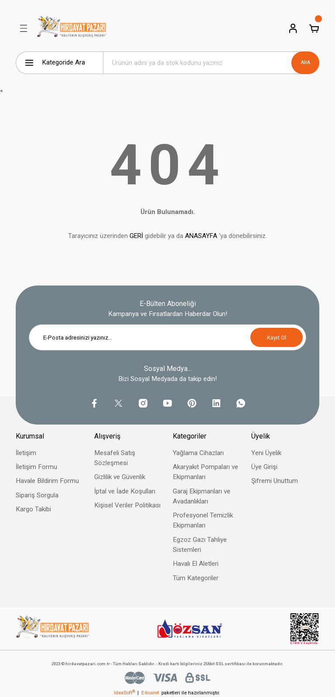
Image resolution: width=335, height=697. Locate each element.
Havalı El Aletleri (196, 564)
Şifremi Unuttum (274, 481)
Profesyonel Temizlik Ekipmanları (203, 520)
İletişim (26, 453)
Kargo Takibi (33, 509)
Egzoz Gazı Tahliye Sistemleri (200, 545)
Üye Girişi (264, 467)
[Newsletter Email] (167, 337)
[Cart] (314, 28)
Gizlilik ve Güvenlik (119, 477)
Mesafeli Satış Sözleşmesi (114, 458)
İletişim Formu (36, 467)
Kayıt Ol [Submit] (276, 337)
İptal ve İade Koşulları (124, 491)
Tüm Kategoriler (196, 578)
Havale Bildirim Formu (47, 481)
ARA (305, 62)
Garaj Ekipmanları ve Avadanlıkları (201, 496)
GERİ (136, 236)
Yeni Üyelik (266, 453)
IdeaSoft (124, 693)
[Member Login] (293, 28)
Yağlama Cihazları (198, 453)
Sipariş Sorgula (37, 495)
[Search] (211, 62)
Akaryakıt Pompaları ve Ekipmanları (205, 472)
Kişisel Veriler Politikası (127, 505)
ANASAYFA (201, 236)
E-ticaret (150, 693)
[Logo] (72, 28)
